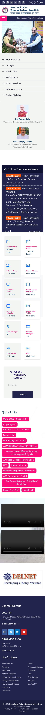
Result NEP (28, 489)
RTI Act (31, 680)
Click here (10, 273)
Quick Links (9, 71)
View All (22, 394)
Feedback (6, 687)
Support (35, 709)
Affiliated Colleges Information (18, 459)
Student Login (10, 251)
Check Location (11, 624)
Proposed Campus (35, 667)
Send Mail (8, 650)
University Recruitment (11, 677)
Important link (7, 664)
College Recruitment (10, 680)
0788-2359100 (11, 639)
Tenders (5, 667)
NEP (5, 465)
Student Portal (11, 59)
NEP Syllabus (10, 77)
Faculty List (9, 435)
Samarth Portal (18, 465)
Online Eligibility (11, 95)
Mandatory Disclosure (14, 440)
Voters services (11, 83)
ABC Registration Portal (15, 476)
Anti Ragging (33, 677)
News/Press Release (10, 684)
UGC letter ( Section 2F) (15, 418)
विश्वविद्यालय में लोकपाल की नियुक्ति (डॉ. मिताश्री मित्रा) (22, 483)
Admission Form (12, 89)
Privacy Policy (9, 709)
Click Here (10, 356)
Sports (30, 664)
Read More (34, 232)
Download (32, 670)
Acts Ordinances (9, 674)
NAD (29, 674)
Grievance (6, 690)
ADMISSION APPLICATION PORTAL (20, 446)
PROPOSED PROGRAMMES (16, 429)
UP (7, 231)
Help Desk (6, 670)
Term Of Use (23, 709)
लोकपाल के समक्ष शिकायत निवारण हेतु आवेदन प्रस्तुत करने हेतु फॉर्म (21, 453)
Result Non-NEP (11, 489)
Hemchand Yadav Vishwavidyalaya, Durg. (25, 704)
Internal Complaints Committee (19, 470)
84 (7, 334)
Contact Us (33, 684)
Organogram (9, 424)
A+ (41, 2)
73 (27, 336)
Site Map (22, 711)
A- (31, 2)
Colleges (8, 65)
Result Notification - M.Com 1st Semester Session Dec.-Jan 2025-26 (22, 179)
